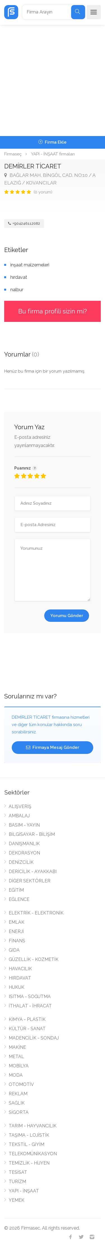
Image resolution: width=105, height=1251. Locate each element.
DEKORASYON (24, 853)
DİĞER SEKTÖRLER (29, 880)
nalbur (16, 289)
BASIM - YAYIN (24, 825)
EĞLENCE (19, 899)
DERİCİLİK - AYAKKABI (33, 871)
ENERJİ (16, 931)
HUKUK (16, 987)
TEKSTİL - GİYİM (26, 1144)
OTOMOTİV (21, 1084)
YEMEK (16, 1200)
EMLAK (16, 922)
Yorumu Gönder (66, 615)
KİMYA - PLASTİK (27, 1019)
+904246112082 (24, 223)
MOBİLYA (19, 1066)
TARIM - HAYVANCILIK (33, 1125)
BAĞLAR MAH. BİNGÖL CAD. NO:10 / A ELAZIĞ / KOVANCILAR (49, 179)
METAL (16, 1056)
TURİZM (17, 1181)
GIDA (14, 950)
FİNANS (17, 940)
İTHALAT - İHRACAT (30, 1006)
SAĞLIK (17, 1103)
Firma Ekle (52, 142)
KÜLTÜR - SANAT (27, 1028)
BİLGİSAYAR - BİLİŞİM (32, 834)
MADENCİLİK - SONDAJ (34, 1038)
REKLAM (18, 1093)
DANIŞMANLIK (24, 843)
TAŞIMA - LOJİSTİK (29, 1135)
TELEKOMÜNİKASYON (33, 1153)
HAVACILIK (20, 968)
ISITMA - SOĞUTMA (30, 996)
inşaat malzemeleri (29, 265)
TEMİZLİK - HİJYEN (29, 1163)
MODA (16, 1075)
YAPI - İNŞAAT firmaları (53, 154)
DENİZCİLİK (21, 862)
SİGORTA (19, 1112)
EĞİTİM (16, 890)
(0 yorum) (43, 192)
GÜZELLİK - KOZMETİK (34, 959)
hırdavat (18, 277)
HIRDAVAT (20, 978)
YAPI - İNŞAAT (24, 1191)
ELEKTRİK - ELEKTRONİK (36, 913)
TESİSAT (18, 1172)
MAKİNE (17, 1047)
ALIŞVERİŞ (20, 806)
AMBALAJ (19, 815)
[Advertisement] (52, 80)
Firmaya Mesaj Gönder (52, 747)
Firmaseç (13, 154)
